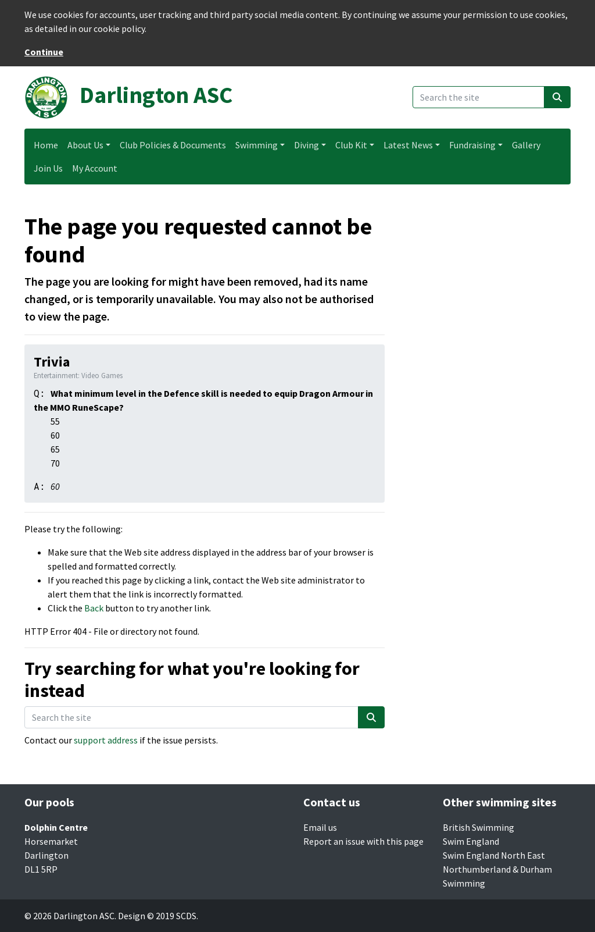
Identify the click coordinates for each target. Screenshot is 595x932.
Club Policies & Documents (173, 145)
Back (93, 608)
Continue (43, 52)
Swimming (256, 145)
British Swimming (478, 827)
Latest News (408, 145)
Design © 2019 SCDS (157, 916)
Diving (306, 145)
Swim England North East (494, 855)
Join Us (48, 168)
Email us (320, 827)
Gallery (526, 145)
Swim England (471, 841)
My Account (94, 168)
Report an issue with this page (363, 841)
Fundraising (472, 145)
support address (106, 740)
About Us (85, 145)
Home (46, 145)
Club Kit (351, 145)
